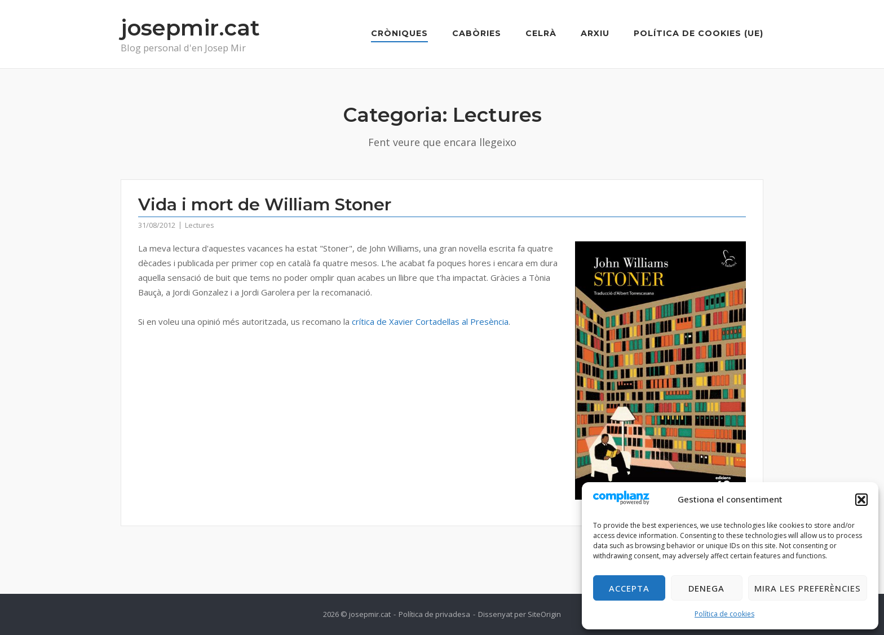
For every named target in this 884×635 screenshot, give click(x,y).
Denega (706, 588)
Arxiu (595, 33)
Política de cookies (724, 614)
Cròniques (399, 33)
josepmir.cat (190, 27)
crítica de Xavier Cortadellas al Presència (430, 321)
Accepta (629, 588)
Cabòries (476, 33)
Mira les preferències (807, 588)
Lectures (199, 225)
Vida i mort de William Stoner (264, 204)
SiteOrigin (544, 614)
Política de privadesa (434, 614)
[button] (861, 499)
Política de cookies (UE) (698, 33)
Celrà (540, 33)
